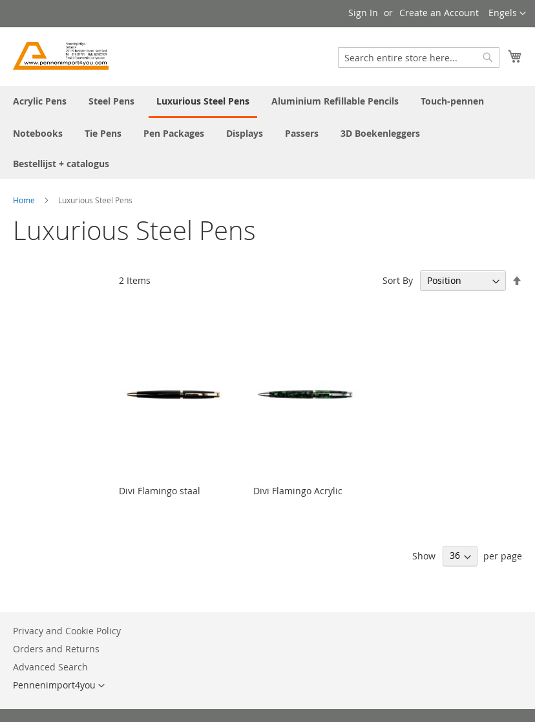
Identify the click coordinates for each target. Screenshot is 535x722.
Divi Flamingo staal (159, 491)
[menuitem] (39, 101)
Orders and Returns (56, 649)
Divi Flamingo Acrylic (297, 491)
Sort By (398, 280)
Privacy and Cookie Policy (67, 631)
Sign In (363, 12)
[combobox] (418, 57)
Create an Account (439, 12)
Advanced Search (50, 667)
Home (25, 200)
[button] (507, 13)
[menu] (267, 132)
